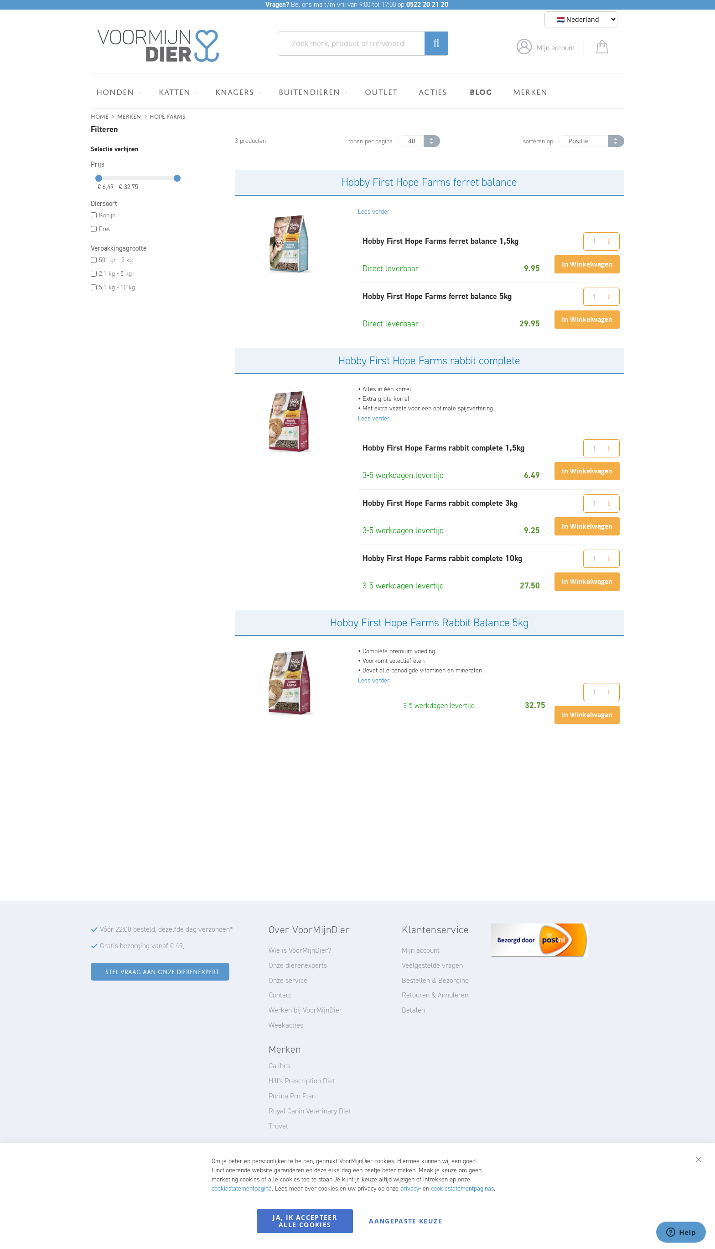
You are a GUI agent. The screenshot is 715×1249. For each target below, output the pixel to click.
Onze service (288, 980)
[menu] (357, 91)
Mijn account (556, 47)
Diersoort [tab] (104, 203)
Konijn (107, 215)
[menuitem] (117, 92)
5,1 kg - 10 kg (117, 287)
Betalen (413, 1010)
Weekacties (286, 1025)
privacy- (410, 1188)
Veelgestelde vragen (432, 965)
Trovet (278, 1126)
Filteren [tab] (104, 129)
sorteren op (538, 141)
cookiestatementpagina (242, 1188)
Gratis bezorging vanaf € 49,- (143, 945)
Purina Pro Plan (292, 1096)
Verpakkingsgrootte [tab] (118, 248)
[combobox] (363, 43)
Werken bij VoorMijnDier (305, 1010)
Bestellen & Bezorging (435, 980)
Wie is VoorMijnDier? (300, 950)
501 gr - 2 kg (116, 260)
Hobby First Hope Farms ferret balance (429, 182)
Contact (280, 995)
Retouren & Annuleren (435, 995)
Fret (104, 229)
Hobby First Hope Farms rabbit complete (429, 360)
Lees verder (373, 211)
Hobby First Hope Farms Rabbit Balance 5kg (429, 622)
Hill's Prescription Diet (302, 1081)
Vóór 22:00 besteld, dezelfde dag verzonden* (166, 929)
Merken (129, 115)
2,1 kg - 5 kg (115, 273)
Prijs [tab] (97, 164)
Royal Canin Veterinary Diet (310, 1111)
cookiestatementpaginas (462, 1188)
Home (100, 115)
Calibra (279, 1066)
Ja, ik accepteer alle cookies (305, 1221)
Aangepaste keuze (405, 1221)
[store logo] (158, 46)
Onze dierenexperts (298, 965)
